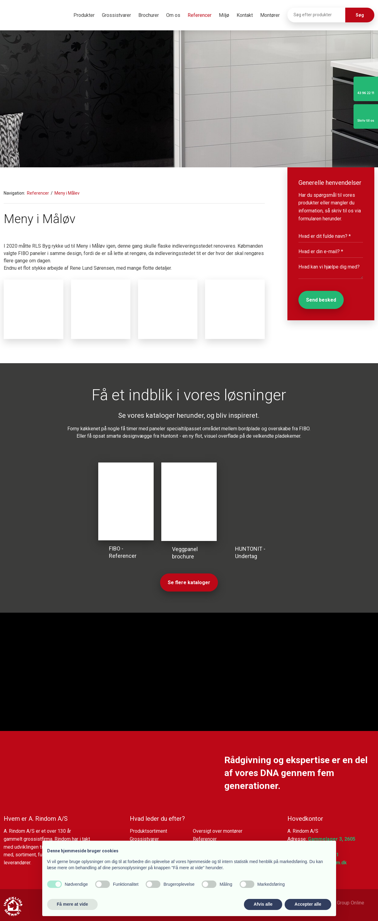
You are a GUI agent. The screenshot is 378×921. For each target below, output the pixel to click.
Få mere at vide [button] (72, 904)
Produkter (84, 15)
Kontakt (245, 15)
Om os (173, 15)
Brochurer (148, 15)
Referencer (199, 15)
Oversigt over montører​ (217, 831)
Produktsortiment (148, 831)
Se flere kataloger (189, 582)
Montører (270, 15)
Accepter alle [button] (307, 904)
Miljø (224, 15)
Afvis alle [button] (263, 904)
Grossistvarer (116, 15)
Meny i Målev (67, 193)
